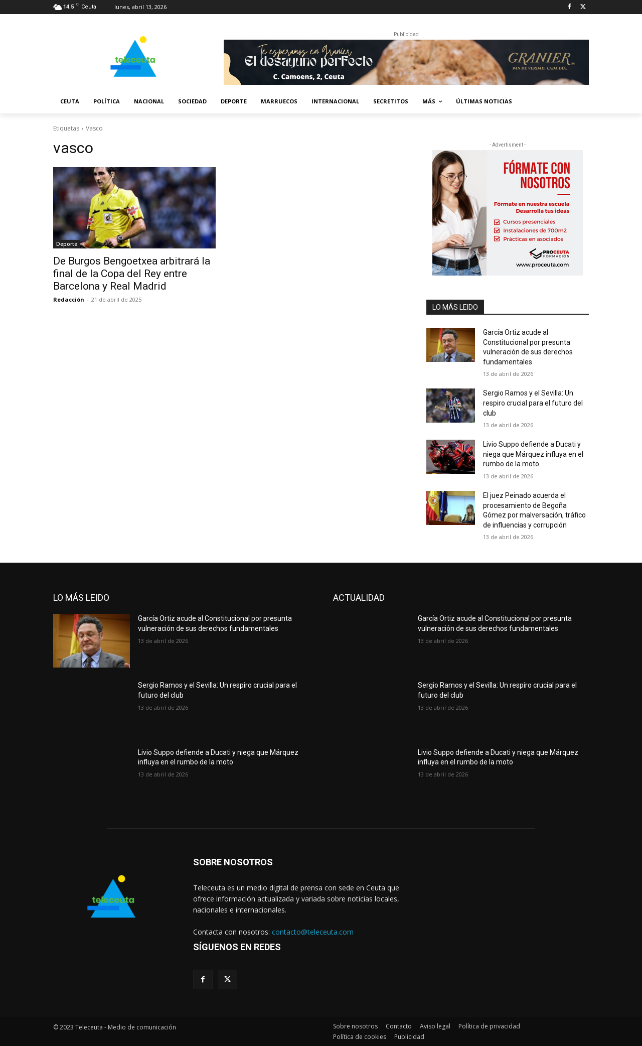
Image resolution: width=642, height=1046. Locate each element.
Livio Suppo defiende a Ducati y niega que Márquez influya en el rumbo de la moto (533, 454)
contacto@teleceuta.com (313, 932)
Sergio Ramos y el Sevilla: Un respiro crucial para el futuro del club (533, 403)
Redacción (68, 299)
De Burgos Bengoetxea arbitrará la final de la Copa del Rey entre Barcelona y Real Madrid (131, 273)
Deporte (66, 243)
